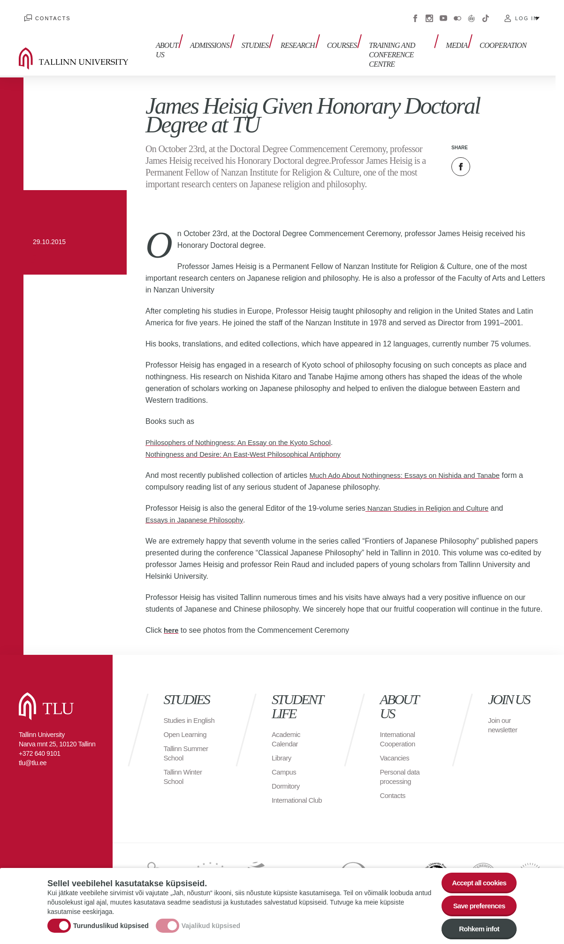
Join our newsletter (504, 713)
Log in (526, 14)
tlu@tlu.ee (32, 751)
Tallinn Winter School (185, 774)
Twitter (484, 155)
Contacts (47, 14)
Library (282, 746)
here (172, 618)
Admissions (203, 41)
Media (459, 41)
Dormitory (287, 774)
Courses (327, 41)
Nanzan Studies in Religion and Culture (432, 496)
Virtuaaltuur (471, 14)
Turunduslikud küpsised (111, 923)
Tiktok (485, 14)
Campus (285, 760)
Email (507, 155)
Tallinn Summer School (188, 751)
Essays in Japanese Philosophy (198, 508)
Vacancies (396, 746)
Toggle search (550, 47)
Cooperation (503, 41)
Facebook (415, 14)
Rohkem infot (475, 928)
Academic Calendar (287, 727)
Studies (245, 41)
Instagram (429, 14)
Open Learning (187, 732)
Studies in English (179, 713)
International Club (291, 793)
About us (161, 45)
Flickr (457, 14)
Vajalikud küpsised (211, 923)
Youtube (443, 14)
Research (285, 41)
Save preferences (476, 902)
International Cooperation (399, 727)
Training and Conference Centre (387, 45)
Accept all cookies (475, 877)
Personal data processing (401, 765)
